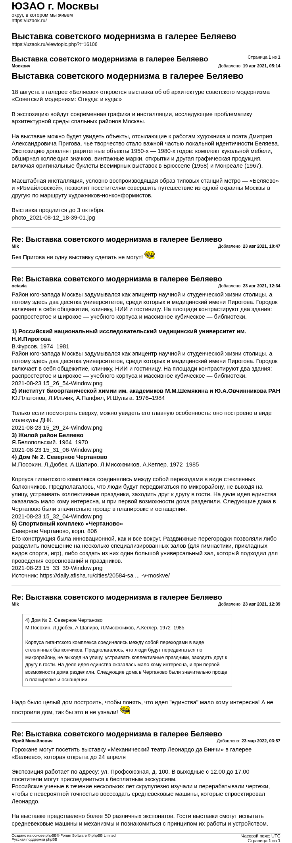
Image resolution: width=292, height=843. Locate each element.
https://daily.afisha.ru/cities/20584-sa (86, 575)
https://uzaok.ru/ (29, 20)
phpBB (51, 835)
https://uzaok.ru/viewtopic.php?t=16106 (54, 44)
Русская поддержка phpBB (34, 839)
